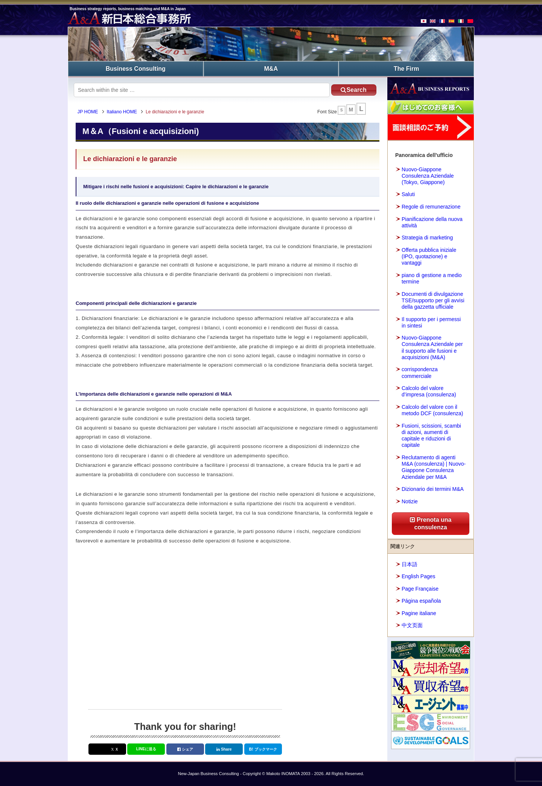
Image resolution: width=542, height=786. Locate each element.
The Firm (406, 69)
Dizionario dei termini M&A (433, 489)
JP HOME (88, 111)
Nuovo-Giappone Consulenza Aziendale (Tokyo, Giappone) (428, 175)
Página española (421, 601)
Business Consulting (136, 69)
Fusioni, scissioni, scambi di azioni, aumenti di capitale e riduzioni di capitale (431, 435)
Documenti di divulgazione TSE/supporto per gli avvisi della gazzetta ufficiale (433, 300)
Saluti (408, 194)
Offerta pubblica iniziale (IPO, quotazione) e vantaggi (429, 256)
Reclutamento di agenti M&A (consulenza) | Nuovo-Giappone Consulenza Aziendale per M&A (434, 467)
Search (353, 90)
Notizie (410, 501)
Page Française (420, 589)
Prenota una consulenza (431, 523)
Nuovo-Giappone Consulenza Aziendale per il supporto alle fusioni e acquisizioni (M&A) (432, 347)
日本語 (409, 564)
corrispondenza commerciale (420, 372)
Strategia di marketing (427, 238)
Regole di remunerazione (431, 207)
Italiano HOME (122, 111)
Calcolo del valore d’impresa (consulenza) (429, 391)
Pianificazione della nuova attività (432, 222)
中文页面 (412, 625)
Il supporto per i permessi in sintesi (431, 322)
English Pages (418, 576)
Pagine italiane (419, 613)
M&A (271, 69)
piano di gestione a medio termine (432, 278)
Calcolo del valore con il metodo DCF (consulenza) (432, 410)
